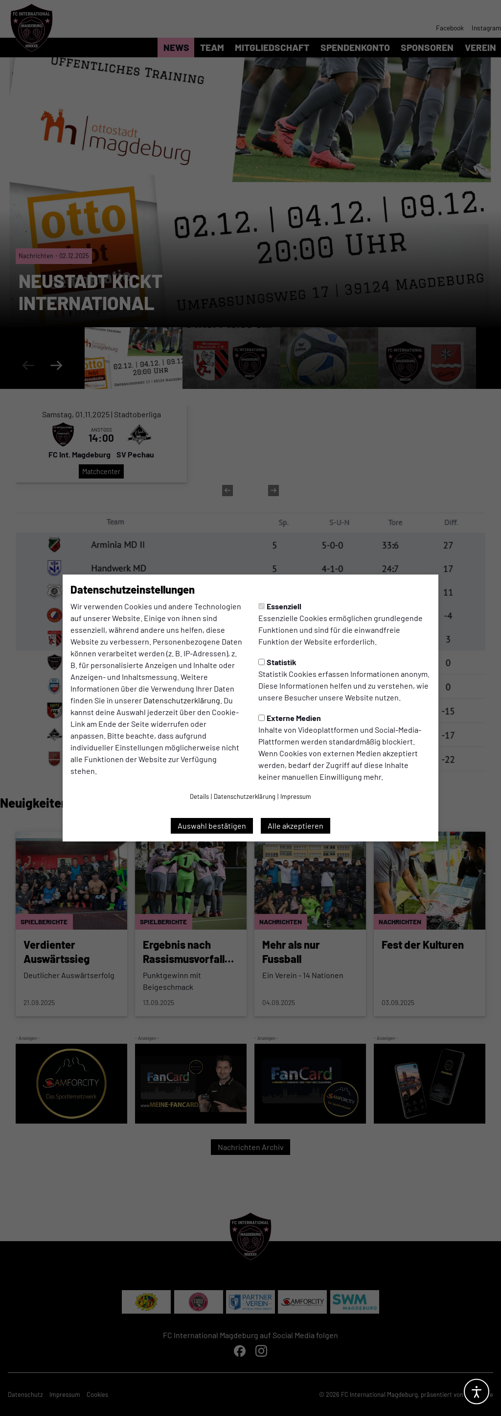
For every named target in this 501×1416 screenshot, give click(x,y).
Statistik (277, 662)
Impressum (295, 796)
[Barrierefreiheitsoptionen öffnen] (476, 1391)
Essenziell (279, 606)
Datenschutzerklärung (181, 700)
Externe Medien (289, 717)
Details (199, 796)
